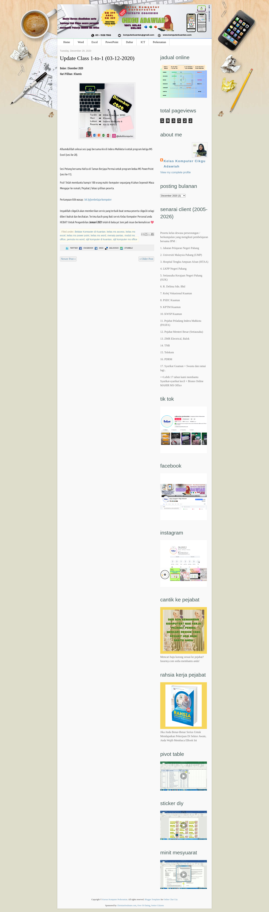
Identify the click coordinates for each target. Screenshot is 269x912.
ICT (143, 42)
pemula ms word (76, 239)
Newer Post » (68, 258)
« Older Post (146, 258)
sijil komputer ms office (125, 239)
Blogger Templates (152, 899)
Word (81, 42)
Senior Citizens (157, 905)
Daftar (129, 42)
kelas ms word (98, 235)
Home (66, 42)
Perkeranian (159, 42)
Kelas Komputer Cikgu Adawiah (185, 163)
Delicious (111, 248)
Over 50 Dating (143, 905)
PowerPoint (112, 42)
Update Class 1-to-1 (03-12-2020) (97, 58)
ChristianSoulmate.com (126, 905)
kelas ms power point (78, 235)
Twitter (71, 248)
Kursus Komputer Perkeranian (114, 899)
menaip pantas (115, 235)
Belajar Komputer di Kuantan (90, 231)
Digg (98, 248)
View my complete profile (175, 172)
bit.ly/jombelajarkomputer (98, 199)
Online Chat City (171, 899)
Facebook (85, 248)
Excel (94, 42)
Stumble (126, 248)
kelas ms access (116, 231)
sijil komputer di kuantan (99, 239)
